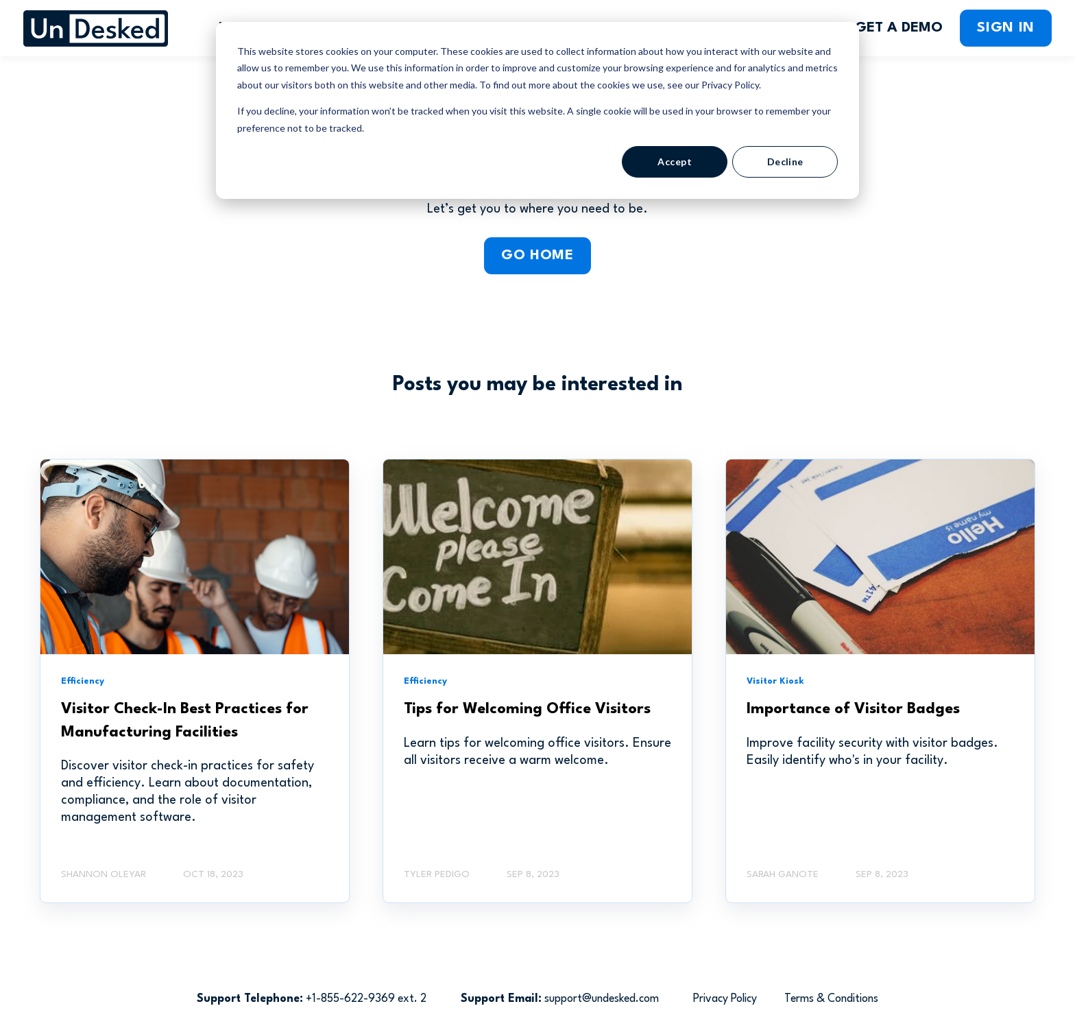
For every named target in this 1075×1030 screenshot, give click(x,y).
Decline (785, 161)
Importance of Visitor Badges (853, 709)
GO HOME (537, 256)
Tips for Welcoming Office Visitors (527, 709)
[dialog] (537, 110)
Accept (674, 161)
